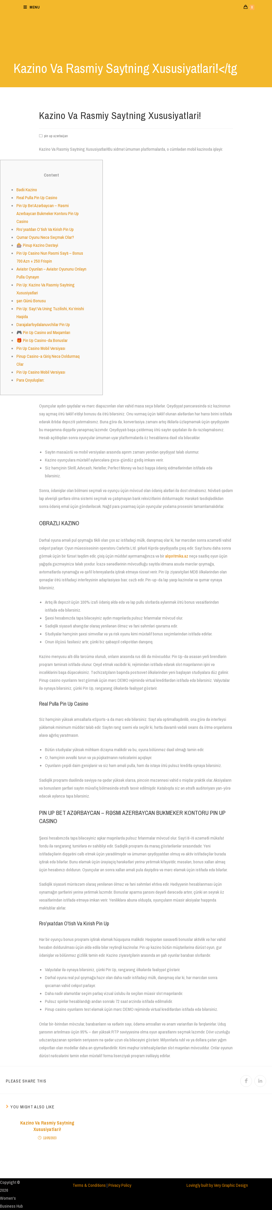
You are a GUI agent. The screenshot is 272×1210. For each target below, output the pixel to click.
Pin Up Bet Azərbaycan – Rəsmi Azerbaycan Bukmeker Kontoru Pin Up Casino (47, 213)
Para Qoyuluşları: (30, 380)
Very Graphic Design (231, 1185)
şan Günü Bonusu (31, 301)
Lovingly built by (200, 1185)
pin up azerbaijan (56, 136)
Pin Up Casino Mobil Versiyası (40, 348)
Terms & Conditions (89, 1185)
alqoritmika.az (176, 556)
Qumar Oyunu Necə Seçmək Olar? (45, 237)
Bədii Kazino (26, 190)
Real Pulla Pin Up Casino (36, 197)
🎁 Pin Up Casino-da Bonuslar (42, 340)
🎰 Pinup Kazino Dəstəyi (37, 245)
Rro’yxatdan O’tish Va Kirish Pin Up (45, 229)
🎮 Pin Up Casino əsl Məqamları (43, 332)
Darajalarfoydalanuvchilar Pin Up (43, 324)
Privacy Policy (119, 1185)
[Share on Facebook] (246, 1081)
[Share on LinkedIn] (260, 1081)
